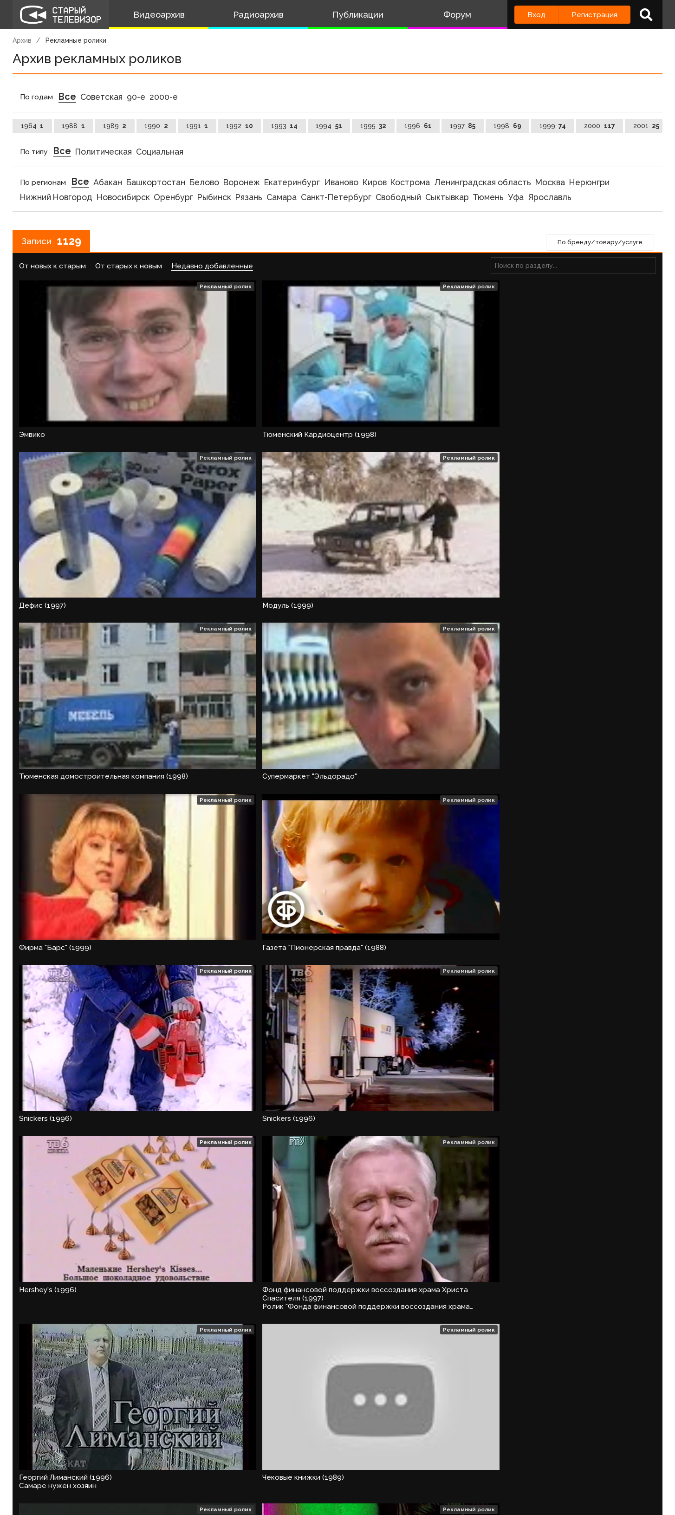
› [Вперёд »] (290, 1437)
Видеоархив (159, 15)
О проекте (33, 1471)
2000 (599, 126)
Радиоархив (258, 15)
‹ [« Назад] (28, 1437)
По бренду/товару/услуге (597, 243)
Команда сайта (92, 1471)
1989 (115, 126)
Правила (147, 1471)
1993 (284, 126)
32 (268, 1437)
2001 (646, 126)
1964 (32, 126)
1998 (507, 126)
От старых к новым (128, 267)
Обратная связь (203, 1471)
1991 (197, 126)
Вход (536, 14)
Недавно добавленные (212, 267)
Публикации (357, 15)
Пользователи (271, 1471)
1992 (239, 126)
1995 (373, 126)
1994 (329, 126)
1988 (73, 126)
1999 (552, 126)
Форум (457, 15)
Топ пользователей (347, 1471)
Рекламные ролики (75, 40)
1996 (418, 126)
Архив (22, 40)
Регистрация (594, 14)
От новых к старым (52, 267)
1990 (156, 126)
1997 (463, 126)
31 (243, 1437)
